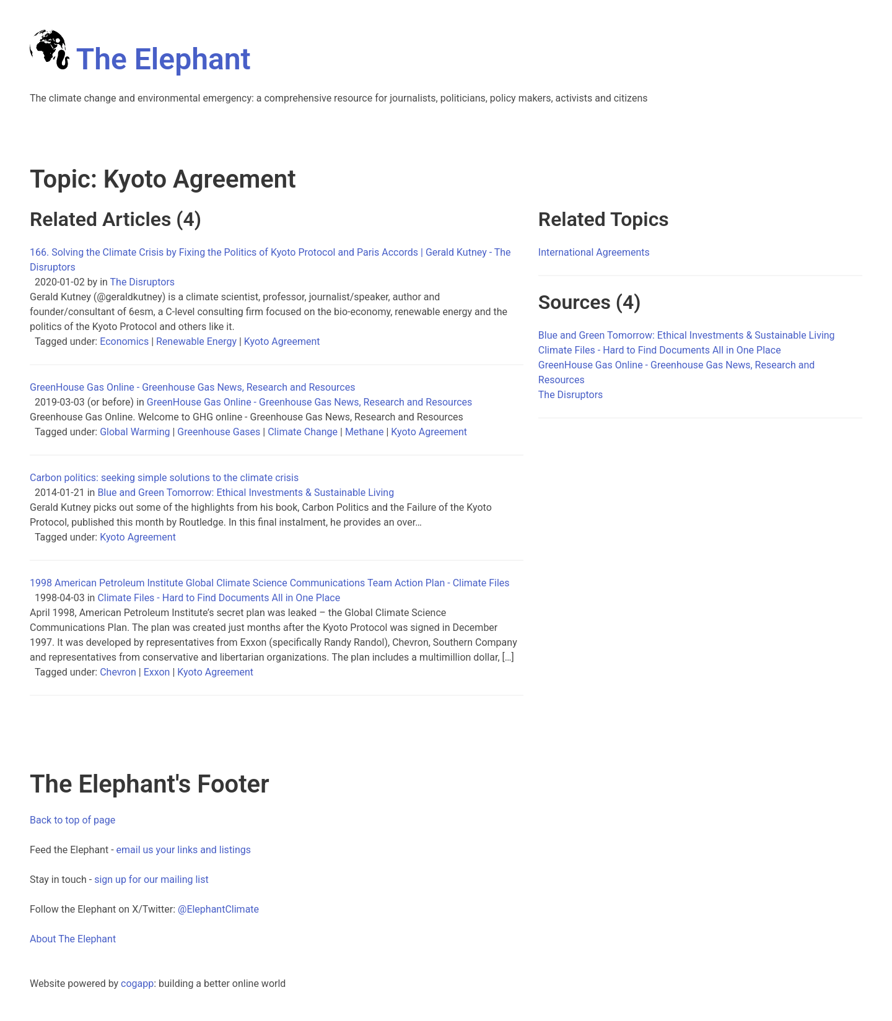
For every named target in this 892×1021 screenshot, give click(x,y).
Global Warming (135, 432)
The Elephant (140, 59)
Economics (124, 341)
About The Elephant (73, 939)
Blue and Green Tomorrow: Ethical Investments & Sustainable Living (245, 492)
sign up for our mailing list (151, 879)
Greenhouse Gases (218, 432)
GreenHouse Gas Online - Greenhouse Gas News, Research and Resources (309, 402)
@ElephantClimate (218, 909)
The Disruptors (142, 282)
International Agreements (594, 252)
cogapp (137, 983)
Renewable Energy (196, 341)
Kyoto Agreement (282, 341)
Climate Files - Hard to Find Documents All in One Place (218, 598)
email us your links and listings (183, 850)
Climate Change (303, 432)
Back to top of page (72, 820)
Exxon (157, 672)
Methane (364, 432)
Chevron (118, 672)
